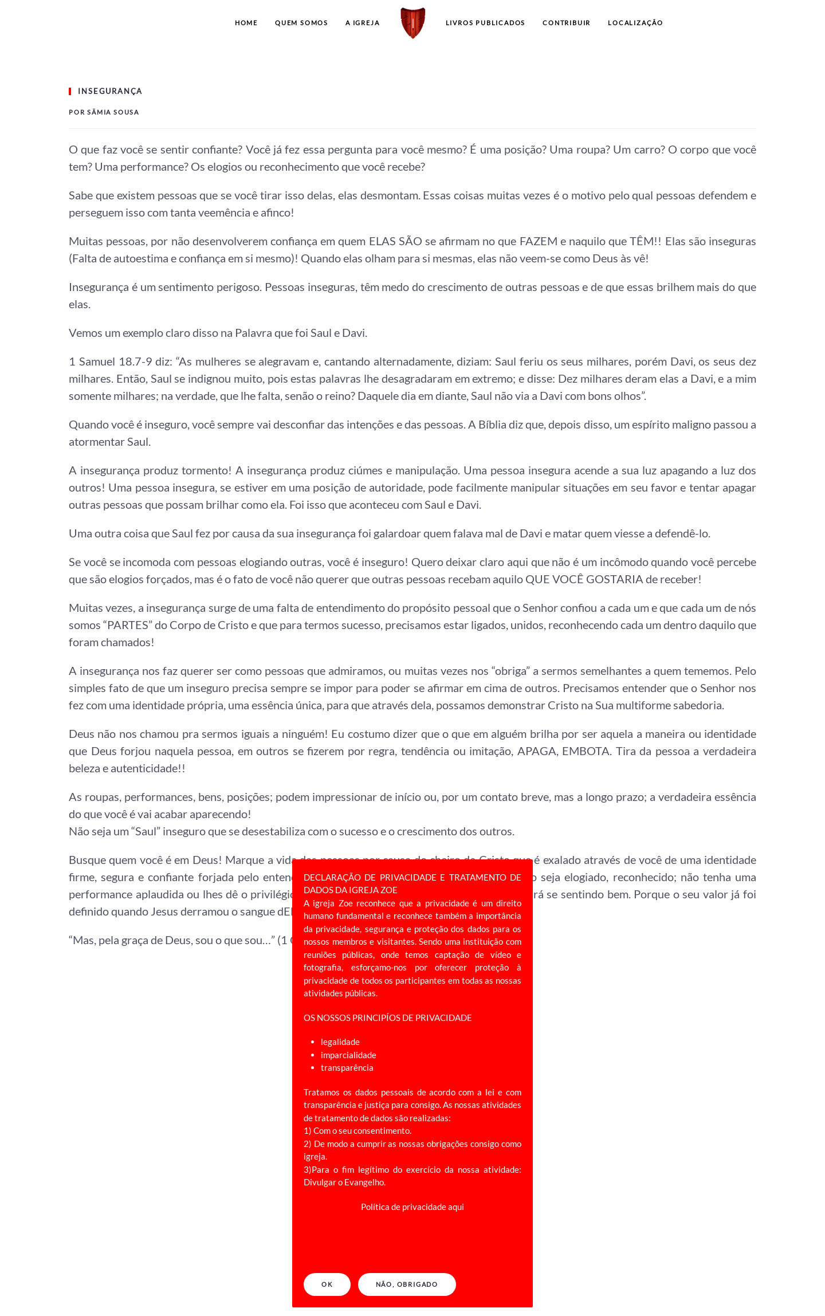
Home (246, 22)
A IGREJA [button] (362, 22)
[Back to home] (413, 23)
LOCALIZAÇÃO (635, 22)
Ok (327, 1284)
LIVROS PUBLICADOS (486, 22)
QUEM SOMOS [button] (301, 22)
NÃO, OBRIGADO (407, 1284)
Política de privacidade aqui (412, 1206)
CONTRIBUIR (567, 22)
